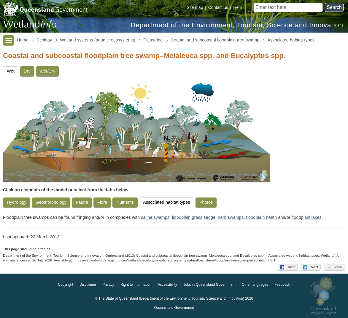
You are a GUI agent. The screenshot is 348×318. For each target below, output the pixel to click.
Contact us (218, 7)
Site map (195, 7)
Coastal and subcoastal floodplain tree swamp (215, 40)
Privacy (108, 285)
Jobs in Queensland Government (209, 285)
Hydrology (16, 202)
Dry (27, 71)
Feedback (282, 285)
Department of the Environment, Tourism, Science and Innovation (237, 25)
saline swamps (155, 217)
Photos (206, 202)
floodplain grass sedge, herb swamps (208, 217)
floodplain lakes (307, 217)
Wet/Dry (47, 71)
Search (334, 7)
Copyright (65, 285)
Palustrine (153, 40)
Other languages (255, 285)
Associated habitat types (166, 202)
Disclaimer (88, 285)
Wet (11, 71)
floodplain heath (261, 217)
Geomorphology (51, 202)
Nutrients (125, 202)
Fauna (82, 202)
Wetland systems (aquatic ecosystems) (97, 40)
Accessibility (167, 285)
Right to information (135, 285)
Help (237, 7)
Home (22, 40)
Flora (102, 202)
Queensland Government (174, 308)
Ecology (44, 40)
